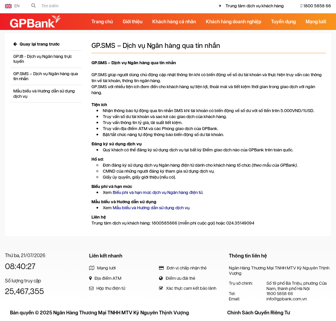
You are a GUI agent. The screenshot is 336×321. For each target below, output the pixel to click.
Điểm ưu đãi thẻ (177, 278)
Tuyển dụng (283, 21)
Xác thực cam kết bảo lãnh (187, 288)
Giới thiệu (132, 21)
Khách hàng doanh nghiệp (233, 21)
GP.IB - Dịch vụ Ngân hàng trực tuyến (42, 59)
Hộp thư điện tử (107, 288)
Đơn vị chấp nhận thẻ (183, 268)
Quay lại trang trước (36, 44)
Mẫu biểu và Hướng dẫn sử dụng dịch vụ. (151, 208)
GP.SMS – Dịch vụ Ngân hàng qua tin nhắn (45, 76)
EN (12, 6)
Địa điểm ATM (105, 278)
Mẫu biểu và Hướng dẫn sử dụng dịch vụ (44, 93)
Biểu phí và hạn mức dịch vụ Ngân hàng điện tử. (158, 192)
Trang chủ (102, 21)
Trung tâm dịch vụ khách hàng (255, 6)
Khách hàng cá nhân (174, 21)
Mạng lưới (316, 21)
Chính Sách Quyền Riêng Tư (258, 312)
